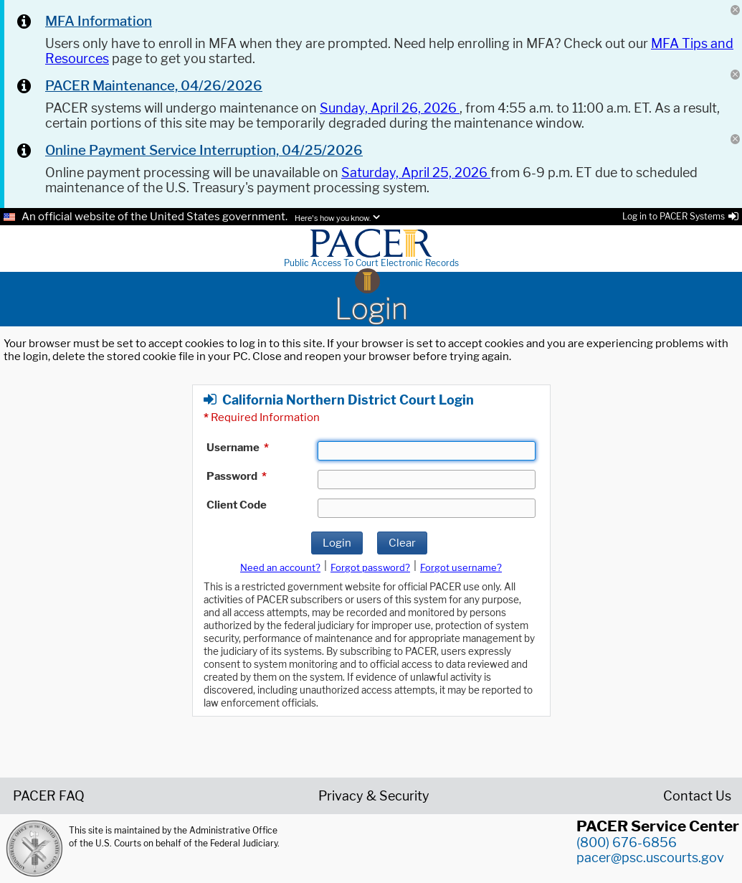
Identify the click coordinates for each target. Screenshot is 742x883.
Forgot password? (370, 567)
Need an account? (280, 567)
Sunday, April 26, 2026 (390, 107)
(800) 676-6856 (626, 842)
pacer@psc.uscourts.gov (650, 857)
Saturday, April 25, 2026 (415, 172)
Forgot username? (461, 567)
